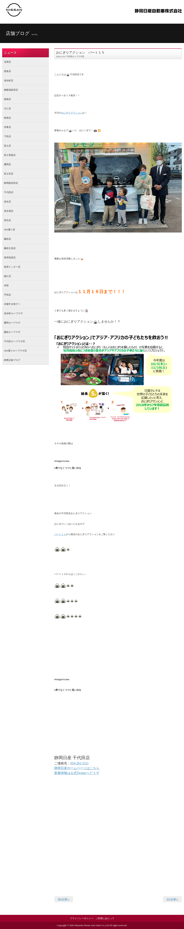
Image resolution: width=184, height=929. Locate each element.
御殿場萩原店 (11, 89)
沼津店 (7, 62)
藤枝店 (7, 239)
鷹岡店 (7, 164)
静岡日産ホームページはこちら (77, 768)
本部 (6, 285)
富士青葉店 (10, 155)
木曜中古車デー (12, 304)
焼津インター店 (12, 266)
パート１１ (60, 534)
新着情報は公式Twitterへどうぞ (76, 773)
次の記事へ (172, 899)
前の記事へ (64, 899)
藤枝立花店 (10, 248)
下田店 (7, 136)
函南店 (7, 99)
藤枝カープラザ (12, 332)
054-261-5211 (79, 763)
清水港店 (8, 211)
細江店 (7, 276)
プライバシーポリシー (81, 918)
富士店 (7, 145)
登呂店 (7, 220)
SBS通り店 (9, 229)
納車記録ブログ (12, 360)
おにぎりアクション (71, 112)
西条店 (7, 71)
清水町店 (8, 80)
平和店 (7, 294)
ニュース (10, 52)
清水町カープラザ (13, 313)
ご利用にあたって (105, 918)
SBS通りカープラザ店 (15, 350)
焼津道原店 (10, 257)
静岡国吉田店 (11, 183)
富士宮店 (8, 173)
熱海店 (7, 117)
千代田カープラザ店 (14, 341)
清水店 (7, 201)
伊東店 (7, 127)
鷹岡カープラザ (12, 322)
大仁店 (7, 108)
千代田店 (8, 192)
